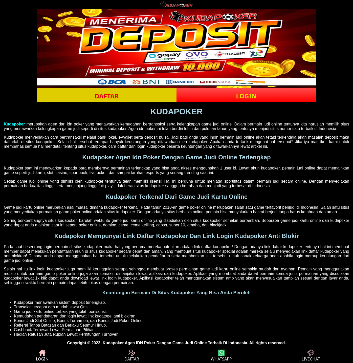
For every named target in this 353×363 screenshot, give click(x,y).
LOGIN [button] (246, 96)
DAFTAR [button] (107, 96)
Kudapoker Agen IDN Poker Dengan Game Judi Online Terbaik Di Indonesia (175, 343)
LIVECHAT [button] (311, 356)
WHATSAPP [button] (221, 356)
